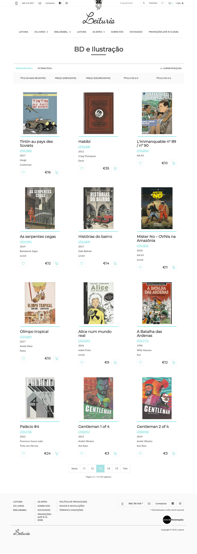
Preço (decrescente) (98, 78)
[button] (47, 32)
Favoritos (157, 3)
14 (108, 468)
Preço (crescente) (65, 78)
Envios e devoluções (71, 506)
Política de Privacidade (73, 501)
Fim (125, 468)
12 (92, 468)
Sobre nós (117, 32)
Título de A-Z (131, 78)
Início (75, 468)
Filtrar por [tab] (45, 68)
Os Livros (39, 32)
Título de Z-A (163, 78)
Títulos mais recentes (33, 78)
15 (116, 468)
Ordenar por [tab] (24, 68)
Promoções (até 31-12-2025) (163, 32)
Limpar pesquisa (170, 68)
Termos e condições (71, 510)
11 (84, 468)
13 (100, 468)
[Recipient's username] (133, 3)
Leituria (25, 31)
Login (180, 3)
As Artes (97, 32)
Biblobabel (61, 32)
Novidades (136, 32)
